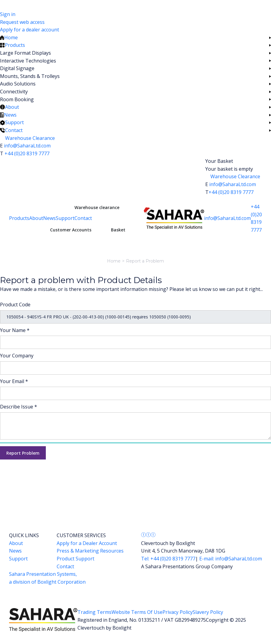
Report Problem (22, 453)
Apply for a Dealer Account (87, 543)
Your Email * (14, 381)
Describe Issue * (18, 406)
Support (65, 218)
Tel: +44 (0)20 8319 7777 (168, 558)
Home (114, 261)
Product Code (15, 304)
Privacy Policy (177, 612)
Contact (83, 218)
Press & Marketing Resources (90, 550)
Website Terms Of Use (137, 612)
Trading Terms (94, 612)
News (49, 218)
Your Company (16, 355)
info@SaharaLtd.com (27, 145)
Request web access (22, 22)
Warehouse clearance (96, 207)
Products (19, 218)
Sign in (7, 14)
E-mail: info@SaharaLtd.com (230, 558)
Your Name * (15, 330)
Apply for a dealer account (29, 29)
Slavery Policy (208, 612)
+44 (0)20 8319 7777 (27, 153)
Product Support (75, 558)
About (36, 218)
